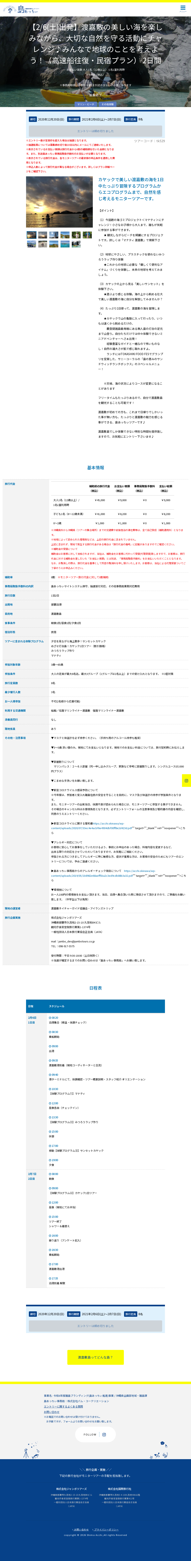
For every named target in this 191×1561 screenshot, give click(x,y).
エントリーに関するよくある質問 (63, 1406)
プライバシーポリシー (105, 1529)
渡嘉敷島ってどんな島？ (95, 1357)
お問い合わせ (52, 1412)
